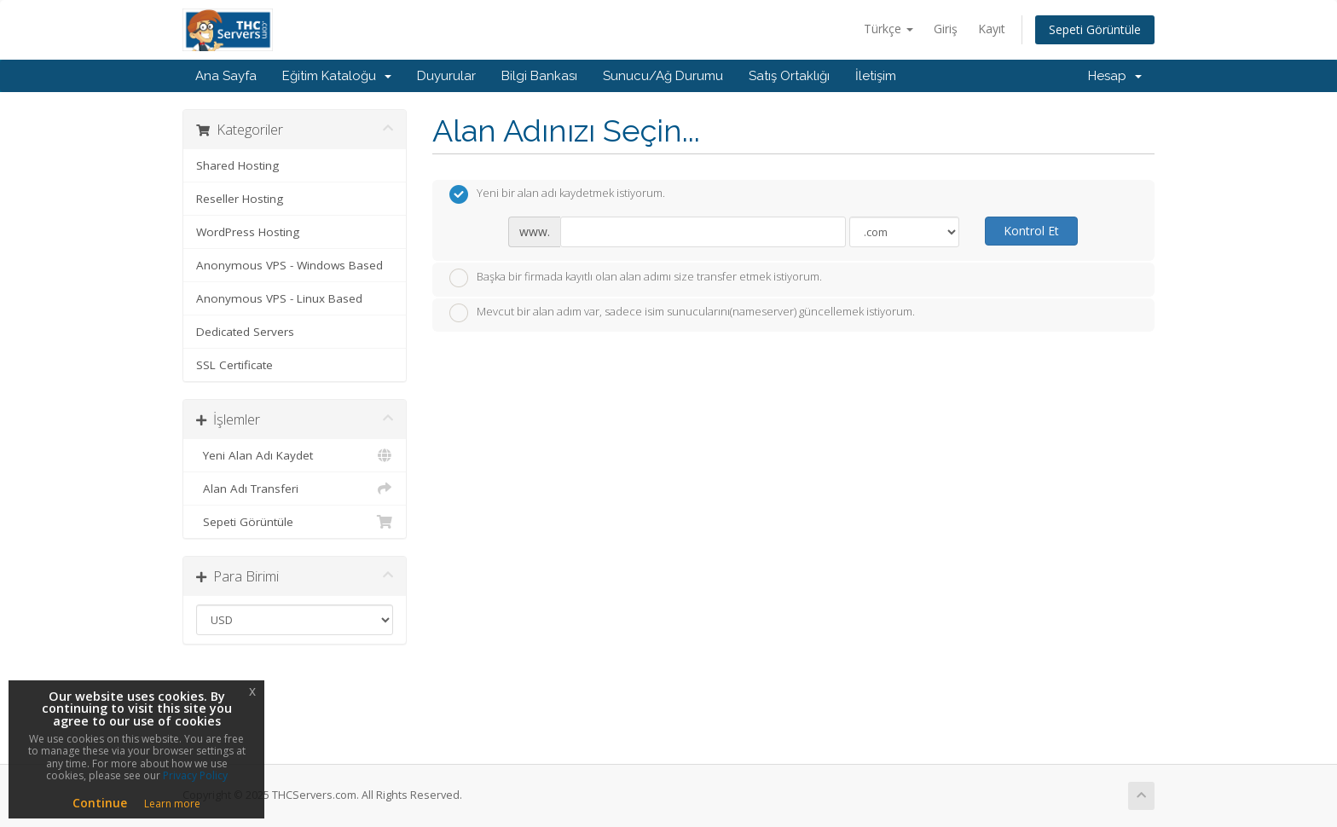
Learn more (172, 803)
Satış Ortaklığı (789, 76)
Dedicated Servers (245, 331)
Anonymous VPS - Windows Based (289, 265)
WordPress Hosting (247, 232)
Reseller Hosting (239, 198)
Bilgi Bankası (539, 76)
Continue (99, 803)
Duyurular (446, 76)
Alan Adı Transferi (294, 488)
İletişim (875, 76)
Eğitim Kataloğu (336, 76)
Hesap (1115, 76)
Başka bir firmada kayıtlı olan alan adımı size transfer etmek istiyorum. (635, 278)
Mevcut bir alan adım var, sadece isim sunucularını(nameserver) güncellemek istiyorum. (682, 313)
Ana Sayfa (226, 76)
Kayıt (991, 28)
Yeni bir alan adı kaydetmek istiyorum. (557, 194)
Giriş (946, 28)
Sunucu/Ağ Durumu (663, 76)
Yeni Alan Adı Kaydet (294, 455)
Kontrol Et (1031, 231)
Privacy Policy (195, 775)
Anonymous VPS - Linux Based (279, 298)
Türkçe (888, 28)
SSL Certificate (234, 365)
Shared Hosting (237, 165)
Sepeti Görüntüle (1095, 29)
